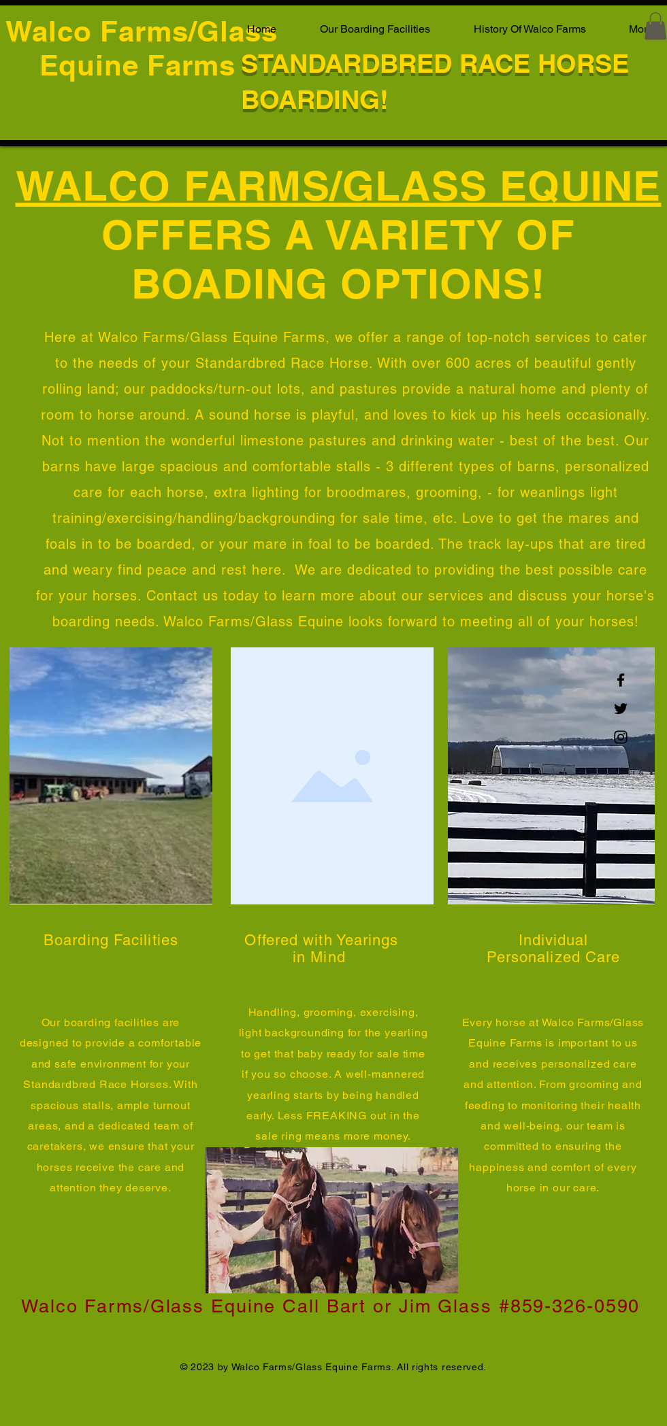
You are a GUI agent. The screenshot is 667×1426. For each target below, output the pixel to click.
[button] (655, 26)
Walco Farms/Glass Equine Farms (141, 48)
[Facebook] (621, 680)
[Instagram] (621, 737)
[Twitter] (621, 708)
